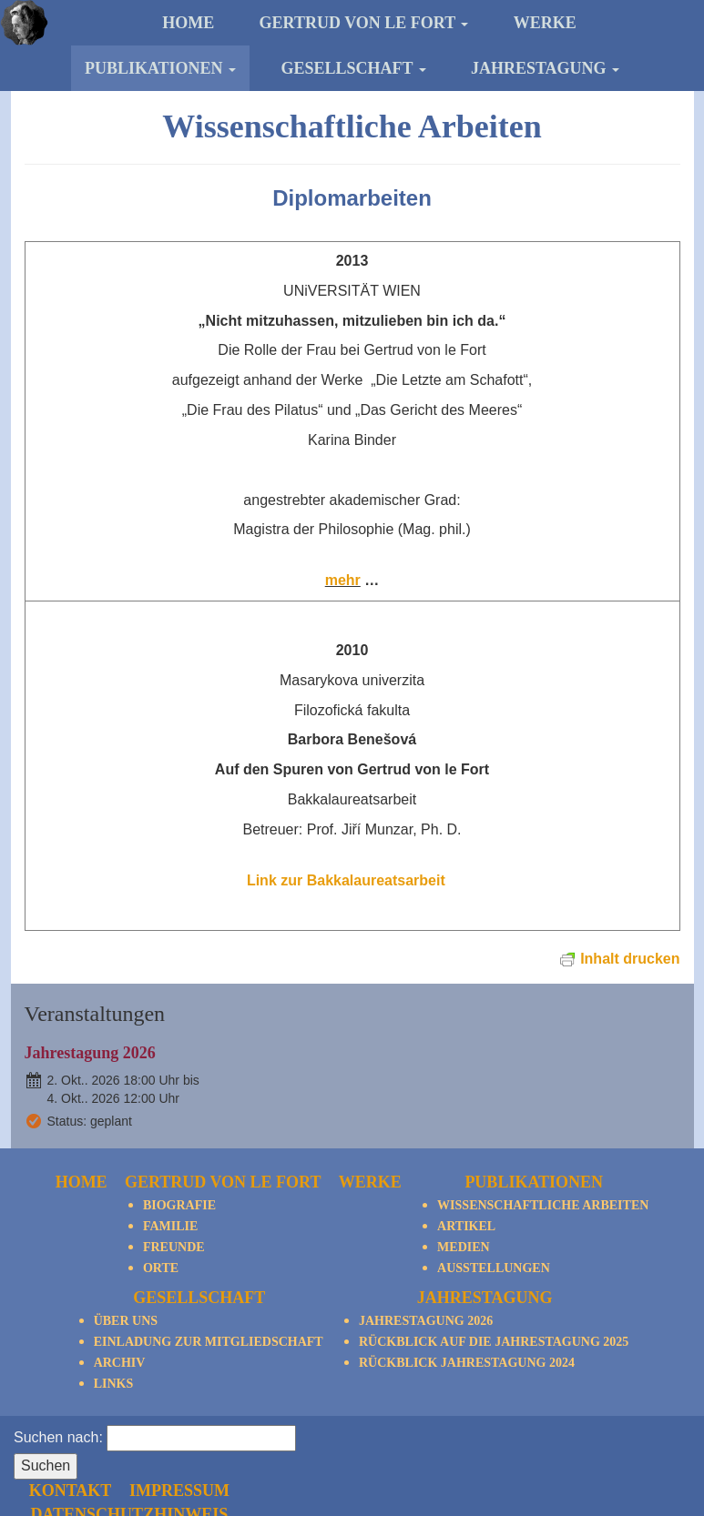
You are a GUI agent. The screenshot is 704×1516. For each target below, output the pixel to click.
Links (114, 1383)
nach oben (647, 1436)
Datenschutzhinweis (461, 1465)
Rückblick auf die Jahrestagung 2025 (493, 1342)
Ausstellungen (493, 1268)
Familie (170, 1226)
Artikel (466, 1226)
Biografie (179, 1205)
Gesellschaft (353, 68)
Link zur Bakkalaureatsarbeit (352, 880)
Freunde (174, 1247)
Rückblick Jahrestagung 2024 (467, 1362)
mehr (343, 580)
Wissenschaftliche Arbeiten (542, 1205)
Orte (161, 1268)
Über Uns (126, 1321)
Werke (545, 23)
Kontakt (402, 1442)
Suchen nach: (58, 1437)
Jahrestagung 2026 (90, 1053)
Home (188, 23)
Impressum (511, 1442)
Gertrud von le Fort (364, 23)
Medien (463, 1247)
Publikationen (160, 68)
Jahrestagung (545, 68)
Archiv (120, 1362)
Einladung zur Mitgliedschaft (208, 1342)
